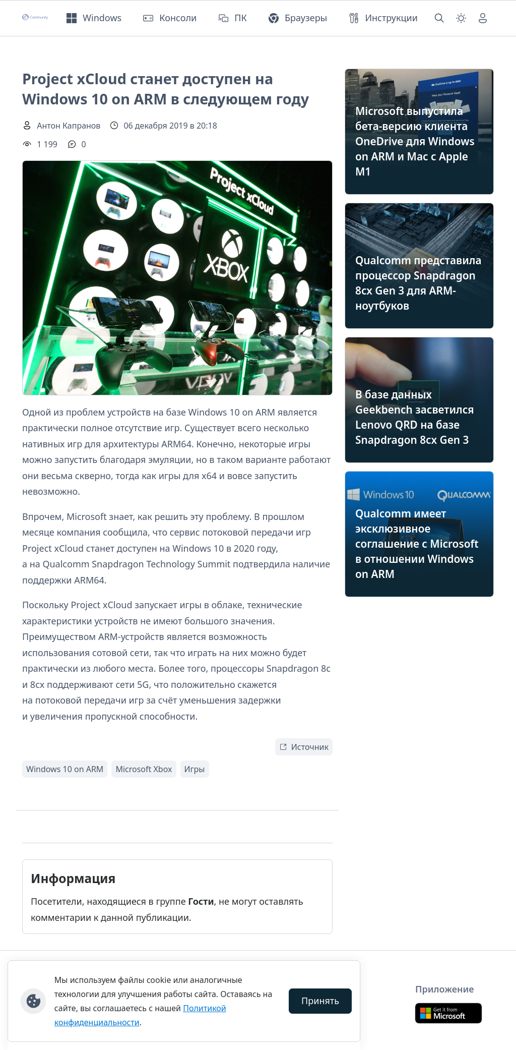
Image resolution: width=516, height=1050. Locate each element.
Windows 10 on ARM (64, 769)
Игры (194, 769)
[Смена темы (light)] (461, 18)
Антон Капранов (68, 125)
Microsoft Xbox (143, 769)
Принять (320, 1001)
